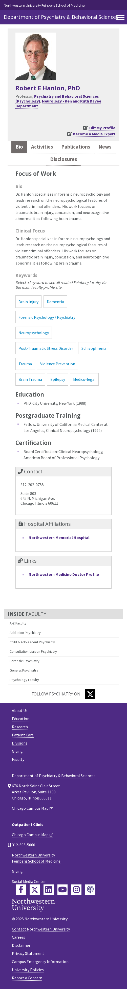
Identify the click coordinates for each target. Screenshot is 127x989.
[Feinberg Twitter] (35, 889)
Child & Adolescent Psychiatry (32, 642)
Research (20, 726)
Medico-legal (84, 379)
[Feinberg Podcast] (90, 889)
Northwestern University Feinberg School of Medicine (44, 5)
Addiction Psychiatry (25, 632)
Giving (17, 751)
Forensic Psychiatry (24, 661)
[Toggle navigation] (120, 18)
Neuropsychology (33, 332)
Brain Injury (28, 301)
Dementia (55, 301)
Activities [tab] (42, 146)
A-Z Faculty (18, 623)
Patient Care (23, 734)
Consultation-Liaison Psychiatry (33, 651)
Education (20, 718)
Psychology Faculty (24, 679)
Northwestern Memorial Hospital (59, 537)
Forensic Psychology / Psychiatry (46, 317)
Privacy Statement (28, 953)
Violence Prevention (57, 363)
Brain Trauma (30, 379)
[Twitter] (90, 694)
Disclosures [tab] (63, 159)
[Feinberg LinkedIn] (49, 889)
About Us (20, 710)
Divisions (19, 743)
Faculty (18, 759)
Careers (18, 937)
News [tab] (105, 146)
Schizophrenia (93, 348)
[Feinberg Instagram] (76, 889)
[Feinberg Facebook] (21, 889)
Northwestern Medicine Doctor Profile (64, 574)
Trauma (25, 363)
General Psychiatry (24, 670)
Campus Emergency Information (40, 961)
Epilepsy (57, 379)
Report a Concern (27, 977)
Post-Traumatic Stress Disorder (45, 348)
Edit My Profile (102, 127)
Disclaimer (21, 945)
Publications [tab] (75, 146)
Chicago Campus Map (30, 808)
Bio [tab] (19, 146)
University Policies (28, 969)
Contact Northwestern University (41, 929)
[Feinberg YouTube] (62, 889)
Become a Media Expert (94, 133)
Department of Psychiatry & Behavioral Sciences (61, 16)
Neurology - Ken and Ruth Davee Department (58, 103)
